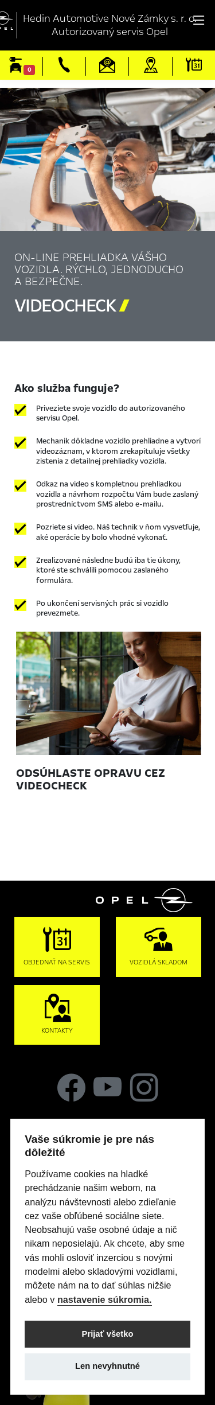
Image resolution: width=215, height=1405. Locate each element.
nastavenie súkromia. (104, 1299)
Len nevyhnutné (107, 1366)
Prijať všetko (108, 1333)
